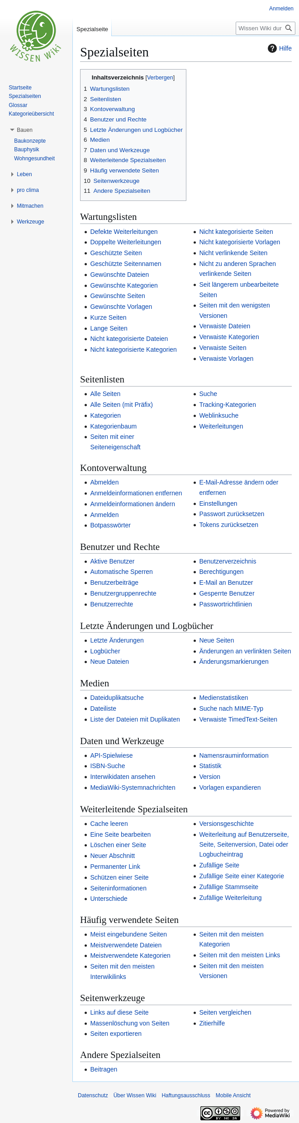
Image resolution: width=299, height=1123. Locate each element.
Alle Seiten (105, 393)
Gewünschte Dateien (119, 274)
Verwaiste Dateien (224, 326)
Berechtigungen (221, 571)
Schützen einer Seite (119, 877)
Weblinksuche (218, 415)
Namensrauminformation (233, 755)
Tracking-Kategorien (227, 404)
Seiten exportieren (116, 1033)
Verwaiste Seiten (222, 347)
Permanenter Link (115, 866)
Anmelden (104, 514)
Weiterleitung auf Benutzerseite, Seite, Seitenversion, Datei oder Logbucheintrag (244, 844)
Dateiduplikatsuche (116, 697)
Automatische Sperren (121, 571)
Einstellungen (218, 503)
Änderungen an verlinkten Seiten (245, 651)
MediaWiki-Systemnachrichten (132, 787)
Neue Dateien (109, 661)
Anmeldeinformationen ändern (132, 504)
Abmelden (104, 482)
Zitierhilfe (212, 1023)
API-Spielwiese (111, 755)
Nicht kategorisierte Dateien (129, 338)
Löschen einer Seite (118, 844)
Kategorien (105, 415)
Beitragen (103, 1069)
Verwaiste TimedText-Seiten (238, 719)
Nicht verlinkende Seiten (233, 252)
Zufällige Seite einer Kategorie (241, 876)
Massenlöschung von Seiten (129, 1023)
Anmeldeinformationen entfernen (136, 493)
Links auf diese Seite (119, 1012)
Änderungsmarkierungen (233, 661)
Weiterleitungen (221, 426)
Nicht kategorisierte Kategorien (133, 349)
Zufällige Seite (219, 865)
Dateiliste (103, 708)
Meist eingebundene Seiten (128, 934)
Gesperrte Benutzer (226, 593)
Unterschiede (109, 898)
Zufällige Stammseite (228, 886)
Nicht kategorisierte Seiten (236, 231)
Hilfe (279, 48)
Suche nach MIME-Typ (231, 708)
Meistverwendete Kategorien (130, 955)
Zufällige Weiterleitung (230, 897)
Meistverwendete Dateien (125, 945)
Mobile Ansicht (233, 1095)
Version (209, 776)
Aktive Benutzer (112, 561)
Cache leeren (109, 823)
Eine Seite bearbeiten (120, 834)
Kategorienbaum (113, 426)
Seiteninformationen (118, 888)
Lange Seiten (109, 328)
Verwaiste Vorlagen (226, 358)
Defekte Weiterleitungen (123, 231)
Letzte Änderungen (116, 640)
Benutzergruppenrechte (123, 593)
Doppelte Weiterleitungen (125, 242)
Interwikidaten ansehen (122, 776)
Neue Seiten (216, 640)
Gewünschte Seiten (117, 295)
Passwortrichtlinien (225, 604)
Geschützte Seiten (116, 252)
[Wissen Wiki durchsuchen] (265, 28)
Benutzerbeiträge (114, 582)
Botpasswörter (110, 525)
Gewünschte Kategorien (123, 285)
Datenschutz (93, 1095)
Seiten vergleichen (225, 1012)
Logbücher (105, 651)
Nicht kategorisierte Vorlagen (239, 242)
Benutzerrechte (111, 604)
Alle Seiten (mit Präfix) (121, 404)
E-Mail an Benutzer (226, 582)
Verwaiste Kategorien (229, 336)
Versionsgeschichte (226, 823)
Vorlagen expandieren (230, 787)
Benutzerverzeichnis (227, 561)
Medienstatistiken (223, 697)
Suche (208, 393)
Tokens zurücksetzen (228, 524)
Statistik (210, 765)
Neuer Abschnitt (112, 855)
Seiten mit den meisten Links (239, 955)
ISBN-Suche (107, 765)
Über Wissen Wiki (135, 1095)
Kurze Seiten (108, 317)
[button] (25, 130)
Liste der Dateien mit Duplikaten (135, 719)
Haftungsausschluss (185, 1095)
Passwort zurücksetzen (231, 513)
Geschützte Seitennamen (125, 263)
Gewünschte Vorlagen (121, 306)
